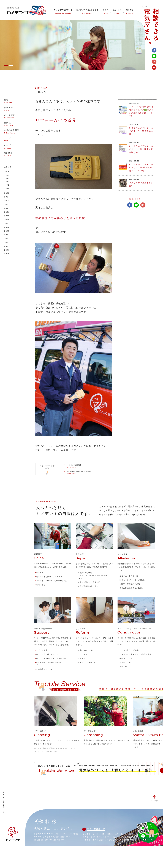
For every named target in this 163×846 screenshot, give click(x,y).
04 (7, 179)
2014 (7, 235)
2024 (7, 197)
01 (7, 188)
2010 (7, 250)
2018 (7, 220)
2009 (7, 254)
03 (7, 182)
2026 (7, 172)
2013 (7, 239)
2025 (7, 193)
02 (7, 185)
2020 (7, 212)
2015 (7, 231)
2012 (7, 243)
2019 (7, 216)
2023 (7, 201)
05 (7, 175)
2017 (7, 224)
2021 (7, 208)
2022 (7, 205)
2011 (7, 246)
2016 (7, 227)
